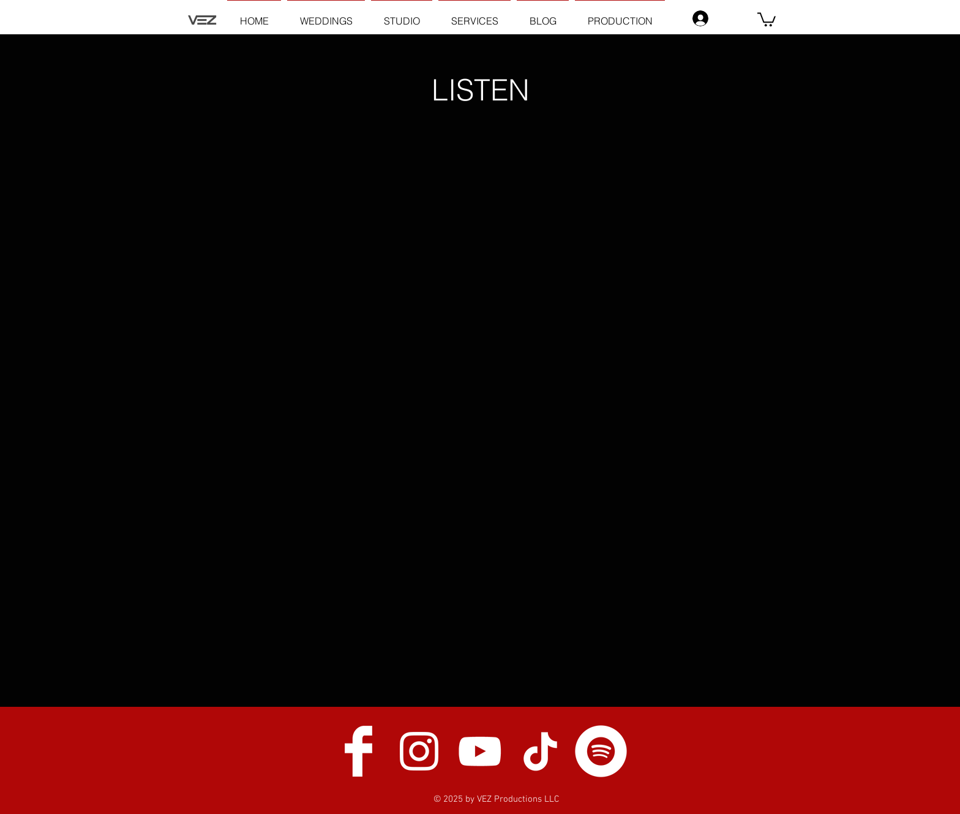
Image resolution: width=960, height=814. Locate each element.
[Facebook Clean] (358, 751)
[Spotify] (601, 751)
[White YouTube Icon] (480, 751)
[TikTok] (540, 751)
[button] (766, 18)
